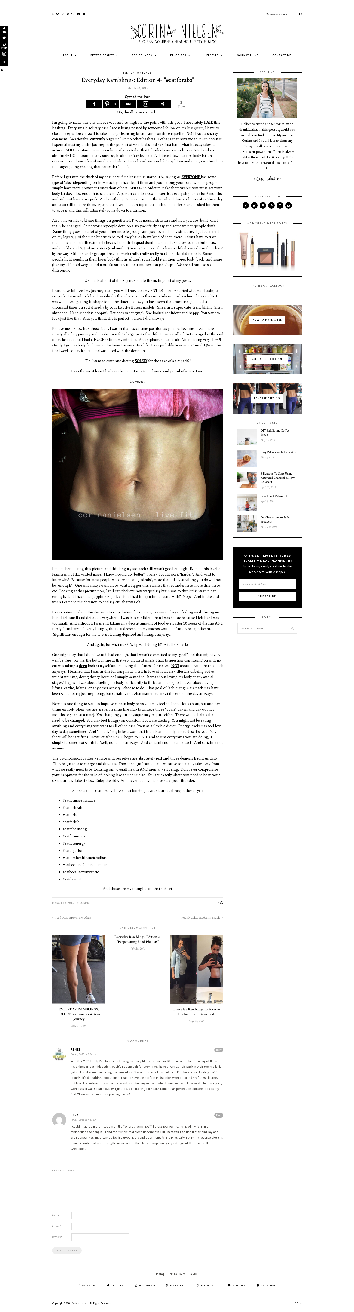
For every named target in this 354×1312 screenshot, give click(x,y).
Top (298, 1303)
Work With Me (248, 55)
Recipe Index (142, 55)
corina (84, 902)
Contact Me (281, 55)
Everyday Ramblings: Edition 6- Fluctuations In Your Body (196, 1012)
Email (56, 1226)
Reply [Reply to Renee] (219, 1049)
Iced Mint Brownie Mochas (71, 917)
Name (56, 1215)
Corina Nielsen (80, 1303)
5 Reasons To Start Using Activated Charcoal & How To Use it (278, 478)
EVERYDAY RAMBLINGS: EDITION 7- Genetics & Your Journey (78, 1014)
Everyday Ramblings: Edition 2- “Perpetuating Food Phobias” (137, 939)
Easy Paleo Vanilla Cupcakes (278, 452)
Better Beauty (102, 55)
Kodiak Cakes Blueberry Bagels (202, 917)
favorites (178, 55)
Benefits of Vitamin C (274, 496)
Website (57, 1237)
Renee (76, 1049)
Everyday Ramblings (137, 72)
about (68, 55)
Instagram (195, 128)
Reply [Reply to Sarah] (219, 1115)
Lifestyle (211, 55)
